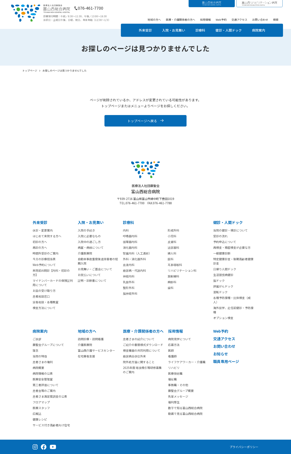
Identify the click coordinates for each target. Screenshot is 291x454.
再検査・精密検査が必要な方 (232, 247)
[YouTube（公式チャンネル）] (53, 447)
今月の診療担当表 (44, 259)
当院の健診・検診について (230, 230)
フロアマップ (41, 402)
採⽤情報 (175, 331)
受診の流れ (220, 236)
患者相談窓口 (41, 296)
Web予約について (44, 265)
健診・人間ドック (228, 30)
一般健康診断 (221, 253)
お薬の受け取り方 (44, 291)
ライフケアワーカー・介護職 (186, 362)
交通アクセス (239, 20)
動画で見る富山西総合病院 (185, 414)
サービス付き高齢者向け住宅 (51, 425)
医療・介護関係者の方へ (180, 20)
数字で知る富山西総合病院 (185, 408)
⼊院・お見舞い (91, 222)
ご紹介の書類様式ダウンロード (143, 345)
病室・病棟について (91, 247)
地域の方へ (154, 20)
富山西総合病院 (145, 189)
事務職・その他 (178, 385)
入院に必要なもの (89, 236)
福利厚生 (174, 402)
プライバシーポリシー (244, 447)
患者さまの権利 (43, 362)
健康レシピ (40, 419)
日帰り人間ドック (224, 269)
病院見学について (179, 339)
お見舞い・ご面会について (95, 269)
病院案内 (258, 30)
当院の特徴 (40, 356)
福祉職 (172, 379)
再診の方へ (40, 247)
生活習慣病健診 (223, 275)
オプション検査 (223, 318)
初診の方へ (40, 242)
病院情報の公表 (43, 373)
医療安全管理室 (43, 379)
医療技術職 (175, 373)
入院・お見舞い (173, 30)
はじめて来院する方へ (47, 236)
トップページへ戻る (142, 120)
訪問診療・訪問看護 (91, 339)
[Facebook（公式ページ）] (44, 447)
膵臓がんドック (223, 286)
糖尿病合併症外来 (134, 356)
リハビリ (174, 368)
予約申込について (224, 242)
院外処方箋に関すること (139, 362)
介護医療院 (85, 253)
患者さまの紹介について (139, 339)
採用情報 (205, 20)
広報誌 (37, 414)
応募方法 (174, 345)
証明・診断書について (92, 280)
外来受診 (145, 30)
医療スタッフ (41, 408)
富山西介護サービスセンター (96, 350)
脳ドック (219, 280)
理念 (35, 350)
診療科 (200, 30)
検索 (275, 20)
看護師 (172, 356)
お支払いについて (89, 275)
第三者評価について (45, 385)
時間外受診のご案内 (45, 253)
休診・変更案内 (43, 230)
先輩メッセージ (178, 396)
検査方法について (44, 308)
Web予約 (221, 20)
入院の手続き (86, 230)
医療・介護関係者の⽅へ (143, 331)
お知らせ (220, 353)
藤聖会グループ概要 (181, 391)
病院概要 (38, 368)
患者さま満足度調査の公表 (50, 396)
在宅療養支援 (86, 356)
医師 (171, 350)
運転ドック (220, 292)
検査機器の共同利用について (141, 350)
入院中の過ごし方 (89, 242)
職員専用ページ (226, 361)
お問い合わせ (260, 20)
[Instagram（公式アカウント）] (35, 447)
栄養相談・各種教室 (45, 302)
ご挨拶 (37, 339)
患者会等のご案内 (44, 391)
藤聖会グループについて (48, 345)
